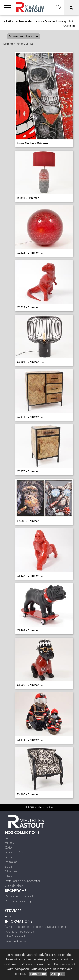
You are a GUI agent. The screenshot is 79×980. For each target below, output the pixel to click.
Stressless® (12, 838)
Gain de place (14, 885)
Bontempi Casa (14, 852)
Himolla (10, 842)
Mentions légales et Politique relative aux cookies (36, 926)
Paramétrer (38, 974)
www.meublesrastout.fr (19, 941)
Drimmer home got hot (59, 21)
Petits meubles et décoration (24, 21)
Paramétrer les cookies (19, 931)
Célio (8, 847)
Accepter (57, 974)
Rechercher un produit (19, 896)
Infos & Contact (15, 936)
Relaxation (11, 861)
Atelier (9, 916)
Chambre (11, 871)
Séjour (9, 866)
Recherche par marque (19, 901)
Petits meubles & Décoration (23, 880)
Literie (8, 876)
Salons (9, 857)
